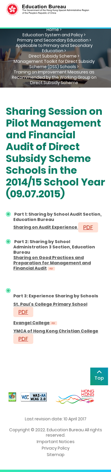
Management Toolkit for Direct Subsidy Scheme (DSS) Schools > (54, 64)
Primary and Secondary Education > (54, 40)
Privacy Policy (56, 448)
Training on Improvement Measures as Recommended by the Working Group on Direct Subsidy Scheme (54, 77)
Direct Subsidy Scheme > (54, 56)
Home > (54, 29)
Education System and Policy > (54, 34)
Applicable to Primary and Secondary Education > (54, 48)
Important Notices (56, 442)
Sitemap (56, 455)
